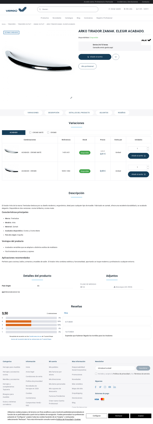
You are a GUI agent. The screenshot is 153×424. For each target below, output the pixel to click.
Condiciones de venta (34, 376)
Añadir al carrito (139, 156)
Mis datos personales (57, 384)
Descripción (53, 113)
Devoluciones (77, 398)
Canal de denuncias (79, 407)
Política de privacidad (121, 374)
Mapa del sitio (77, 389)
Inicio (28, 367)
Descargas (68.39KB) (123, 287)
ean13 (4, 292)
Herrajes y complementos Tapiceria (8, 387)
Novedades (76, 379)
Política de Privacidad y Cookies (68, 419)
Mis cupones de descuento (55, 390)
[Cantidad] (137, 148)
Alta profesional (87, 66)
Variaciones (33, 113)
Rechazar (118, 416)
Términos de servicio (142, 374)
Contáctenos (31, 398)
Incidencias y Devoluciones (127, 2)
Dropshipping (77, 393)
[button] (45, 18)
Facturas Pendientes (57, 396)
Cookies (29, 393)
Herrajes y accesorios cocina (11, 373)
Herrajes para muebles (11, 367)
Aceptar (141, 416)
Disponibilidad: (84, 37)
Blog (74, 403)
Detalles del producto (79, 113)
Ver (82, 287)
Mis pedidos (53, 367)
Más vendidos (77, 384)
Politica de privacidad (34, 381)
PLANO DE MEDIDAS (88, 284)
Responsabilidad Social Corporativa (79, 368)
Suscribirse (143, 368)
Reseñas (121, 113)
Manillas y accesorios (11, 379)
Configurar (97, 416)
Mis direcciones (55, 379)
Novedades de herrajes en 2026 (32, 387)
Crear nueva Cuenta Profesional (56, 402)
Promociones (77, 375)
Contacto (145, 2)
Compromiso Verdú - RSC (34, 404)
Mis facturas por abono (55, 373)
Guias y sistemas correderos (9, 403)
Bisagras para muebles (8, 395)
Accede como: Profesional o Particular (98, 2)
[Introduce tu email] (115, 368)
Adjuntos (104, 113)
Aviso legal (30, 372)
